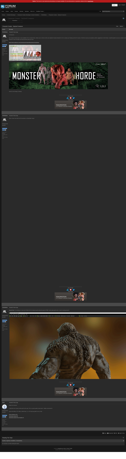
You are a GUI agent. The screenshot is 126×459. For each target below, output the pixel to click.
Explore (7, 11)
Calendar (21, 11)
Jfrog (3, 402)
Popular (16, 11)
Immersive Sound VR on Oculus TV (16, 417)
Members (27, 11)
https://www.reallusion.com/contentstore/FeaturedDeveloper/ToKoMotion (24, 42)
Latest (12, 11)
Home (3, 11)
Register (123, 4)
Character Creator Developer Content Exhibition (28, 14)
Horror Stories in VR (13, 414)
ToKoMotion (44, 14)
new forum (90, 1)
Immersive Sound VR (13, 416)
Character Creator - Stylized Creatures (57, 14)
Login (119, 4)
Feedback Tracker (39, 11)
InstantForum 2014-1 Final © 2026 (65, 448)
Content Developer (11, 14)
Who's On (32, 11)
